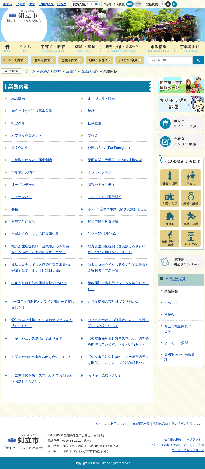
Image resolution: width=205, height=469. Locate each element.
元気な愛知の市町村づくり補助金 (113, 301)
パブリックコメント (26, 135)
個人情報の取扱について (188, 423)
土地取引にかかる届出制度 (31, 160)
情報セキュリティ (101, 184)
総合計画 (18, 98)
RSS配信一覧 (141, 423)
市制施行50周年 (23, 172)
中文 (32, 4)
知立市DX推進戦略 (102, 234)
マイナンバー (21, 197)
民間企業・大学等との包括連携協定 (115, 160)
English (20, 4)
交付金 (93, 135)
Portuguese (46, 4)
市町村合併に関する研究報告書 (35, 234)
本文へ (7, 4)
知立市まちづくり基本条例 (31, 111)
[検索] (171, 60)
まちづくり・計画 (101, 98)
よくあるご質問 (194, 445)
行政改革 (18, 123)
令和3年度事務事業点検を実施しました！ (119, 209)
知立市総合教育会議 (103, 221)
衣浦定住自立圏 (23, 221)
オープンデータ (23, 184)
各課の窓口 (160, 423)
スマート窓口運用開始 (105, 197)
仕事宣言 (94, 123)
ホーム (30, 71)
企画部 (71, 71)
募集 (14, 209)
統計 (91, 111)
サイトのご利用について (112, 423)
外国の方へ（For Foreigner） (110, 148)
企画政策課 (89, 71)
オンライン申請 (100, 172)
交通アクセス (195, 439)
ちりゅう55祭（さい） (105, 375)
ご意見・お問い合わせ (165, 445)
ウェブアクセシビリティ (188, 450)
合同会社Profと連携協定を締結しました (41, 357)
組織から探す (50, 71)
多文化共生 (19, 148)
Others (61, 4)
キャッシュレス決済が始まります (36, 338)
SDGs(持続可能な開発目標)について (39, 283)
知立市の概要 (173, 439)
